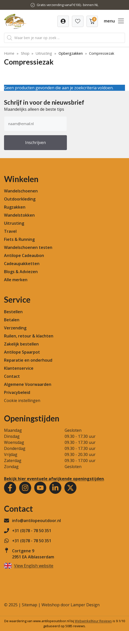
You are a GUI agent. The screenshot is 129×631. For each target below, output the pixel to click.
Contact (12, 376)
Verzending (15, 328)
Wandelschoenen (21, 191)
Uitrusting (44, 53)
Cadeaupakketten (21, 263)
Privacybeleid (17, 392)
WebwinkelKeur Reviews (93, 621)
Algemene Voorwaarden (27, 384)
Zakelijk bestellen (21, 344)
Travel (10, 231)
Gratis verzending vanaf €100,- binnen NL (67, 5)
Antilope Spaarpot (22, 352)
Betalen (11, 320)
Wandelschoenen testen (28, 247)
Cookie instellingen (22, 400)
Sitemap (29, 605)
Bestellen (13, 311)
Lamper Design (85, 605)
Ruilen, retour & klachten (28, 336)
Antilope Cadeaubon (24, 255)
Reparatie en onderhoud (28, 360)
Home (9, 53)
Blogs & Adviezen (21, 271)
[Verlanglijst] (63, 21)
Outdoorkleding (19, 199)
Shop (25, 53)
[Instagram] (25, 488)
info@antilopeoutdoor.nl (36, 520)
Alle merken (15, 279)
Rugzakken (14, 207)
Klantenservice (18, 368)
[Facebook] (10, 488)
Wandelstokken (19, 215)
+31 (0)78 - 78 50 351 (31, 530)
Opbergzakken (71, 53)
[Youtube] (40, 488)
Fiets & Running (19, 239)
